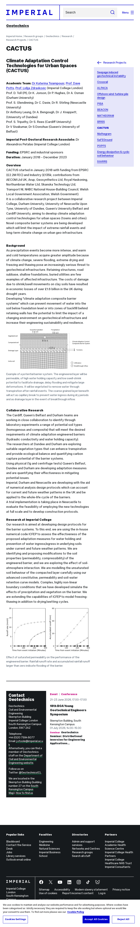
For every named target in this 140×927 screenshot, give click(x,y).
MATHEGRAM (105, 115)
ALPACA (102, 88)
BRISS (101, 121)
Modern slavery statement (91, 889)
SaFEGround (104, 140)
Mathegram (104, 133)
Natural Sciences (49, 848)
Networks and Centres (86, 848)
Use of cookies (48, 893)
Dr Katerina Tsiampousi (48, 83)
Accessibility (62, 889)
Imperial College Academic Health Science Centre (115, 845)
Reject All (123, 919)
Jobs (9, 852)
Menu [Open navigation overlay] (128, 12)
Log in (102, 893)
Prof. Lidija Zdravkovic (30, 88)
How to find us (24, 793)
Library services (16, 856)
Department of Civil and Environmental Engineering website (25, 759)
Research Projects (16, 39)
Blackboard (13, 841)
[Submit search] (112, 12)
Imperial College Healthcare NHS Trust (118, 861)
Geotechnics (17, 26)
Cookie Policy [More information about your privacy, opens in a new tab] (75, 912)
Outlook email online (18, 859)
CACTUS (33, 39)
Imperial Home (14, 36)
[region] (70, 913)
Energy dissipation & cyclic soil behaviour (113, 153)
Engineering (46, 841)
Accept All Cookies (96, 919)
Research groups (33, 36)
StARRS (102, 161)
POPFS (101, 146)
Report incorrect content (78, 893)
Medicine (44, 845)
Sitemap (44, 889)
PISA (100, 103)
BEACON (102, 109)
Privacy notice (121, 889)
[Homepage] (33, 12)
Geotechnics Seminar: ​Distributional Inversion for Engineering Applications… (67, 771)
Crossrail (102, 82)
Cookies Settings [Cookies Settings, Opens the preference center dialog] (15, 919)
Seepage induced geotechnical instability (111, 74)
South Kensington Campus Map (23, 789)
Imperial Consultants (117, 867)
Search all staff (81, 856)
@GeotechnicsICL (30, 772)
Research (67, 36)
